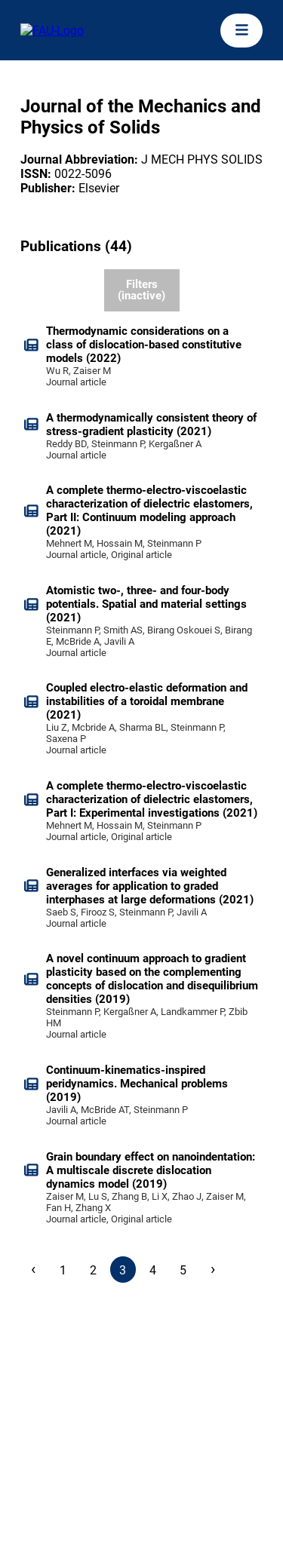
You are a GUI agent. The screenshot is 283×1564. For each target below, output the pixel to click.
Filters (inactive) (141, 290)
